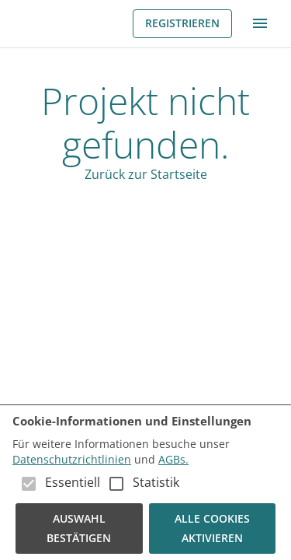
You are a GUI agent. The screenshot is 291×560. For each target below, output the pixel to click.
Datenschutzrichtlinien (71, 459)
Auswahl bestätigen (79, 528)
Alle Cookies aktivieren (212, 528)
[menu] (260, 23)
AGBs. (173, 459)
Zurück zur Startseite (146, 174)
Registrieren (182, 23)
